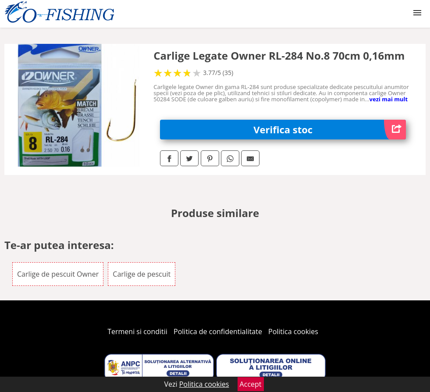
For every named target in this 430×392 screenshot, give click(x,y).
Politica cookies (293, 331)
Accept (251, 384)
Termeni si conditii (137, 331)
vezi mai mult (389, 99)
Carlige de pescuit (142, 274)
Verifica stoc (329, 129)
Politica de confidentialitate (218, 331)
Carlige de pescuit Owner (58, 274)
